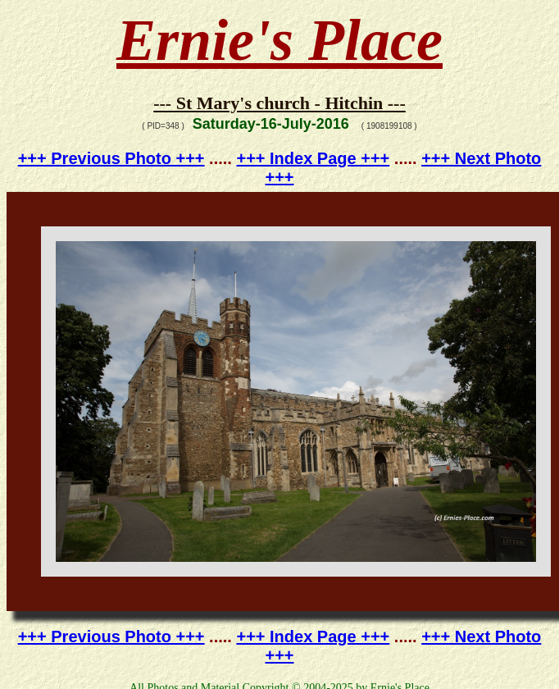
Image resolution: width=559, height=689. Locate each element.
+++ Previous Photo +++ (111, 158)
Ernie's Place (279, 40)
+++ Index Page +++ (312, 158)
